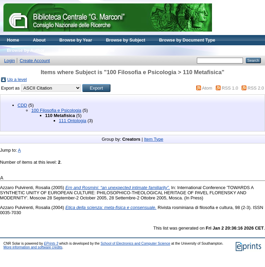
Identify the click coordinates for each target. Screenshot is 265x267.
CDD (22, 105)
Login (9, 60)
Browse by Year (76, 40)
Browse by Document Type (187, 40)
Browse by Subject (126, 40)
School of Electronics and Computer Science (135, 243)
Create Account (35, 60)
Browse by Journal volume (87, 50)
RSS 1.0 (230, 88)
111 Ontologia (72, 120)
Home (13, 40)
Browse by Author (26, 50)
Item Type (153, 139)
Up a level (17, 79)
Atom (207, 88)
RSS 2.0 (255, 88)
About (39, 40)
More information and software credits (32, 247)
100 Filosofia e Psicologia (56, 110)
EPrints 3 (51, 243)
